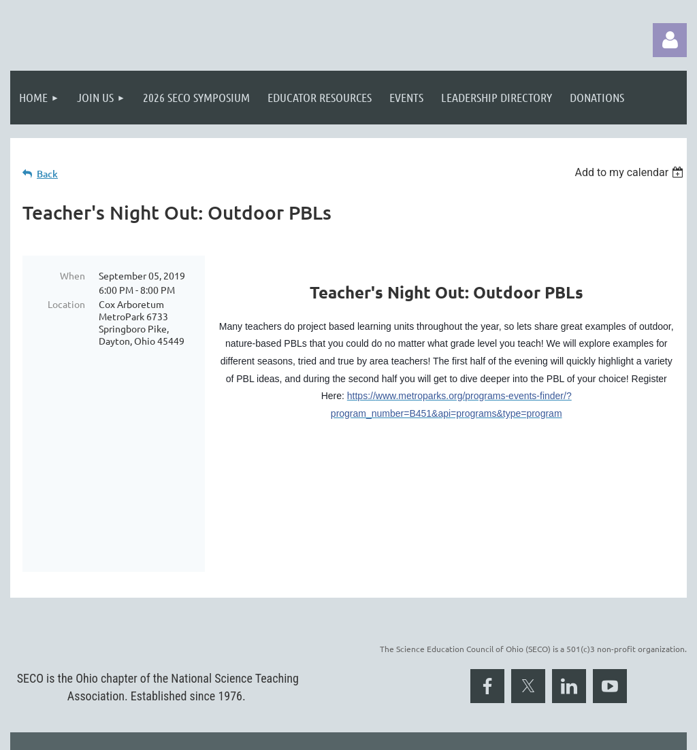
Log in (670, 40)
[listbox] (630, 172)
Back (47, 173)
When (72, 275)
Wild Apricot (524, 733)
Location (66, 304)
